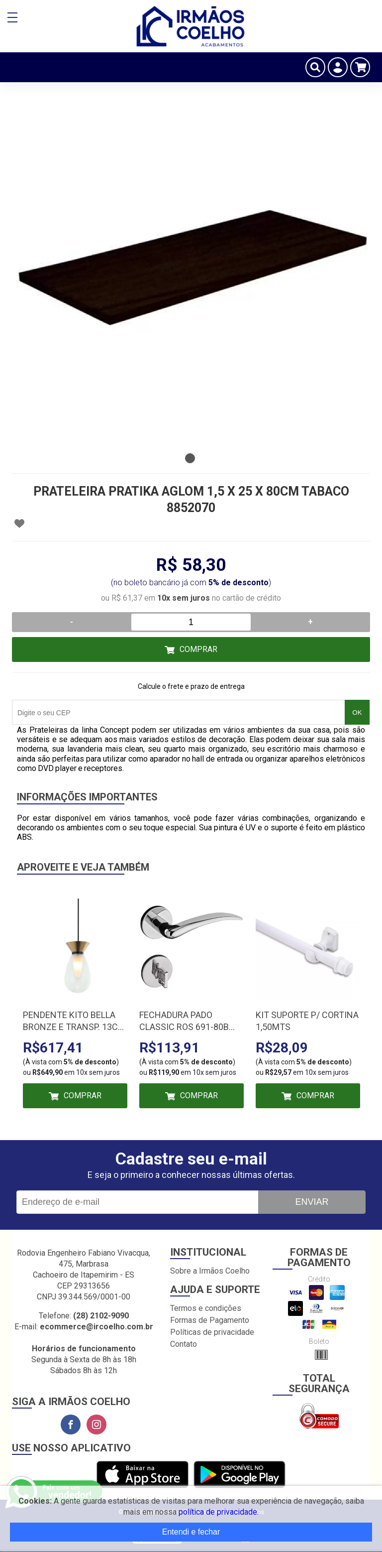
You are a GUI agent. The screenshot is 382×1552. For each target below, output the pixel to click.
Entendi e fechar (191, 1532)
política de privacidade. (219, 1512)
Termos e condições (205, 1308)
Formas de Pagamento (209, 1320)
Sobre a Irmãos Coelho (210, 1271)
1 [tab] (190, 458)
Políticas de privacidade (212, 1332)
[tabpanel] (191, 269)
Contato (183, 1344)
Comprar (198, 649)
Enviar (311, 1202)
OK (357, 712)
